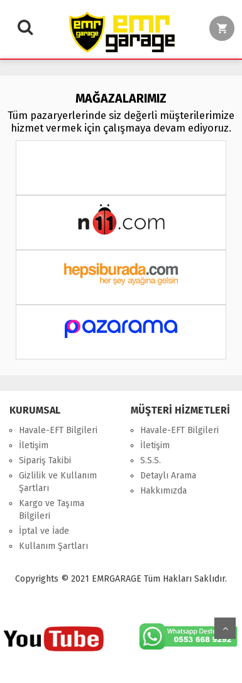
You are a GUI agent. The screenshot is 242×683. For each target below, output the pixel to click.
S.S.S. (150, 460)
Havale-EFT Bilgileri (58, 430)
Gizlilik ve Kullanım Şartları (58, 482)
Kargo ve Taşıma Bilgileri (51, 509)
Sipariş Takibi (45, 460)
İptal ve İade (44, 531)
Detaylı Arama (168, 475)
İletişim (33, 445)
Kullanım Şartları (53, 546)
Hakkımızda (163, 490)
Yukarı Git (225, 628)
